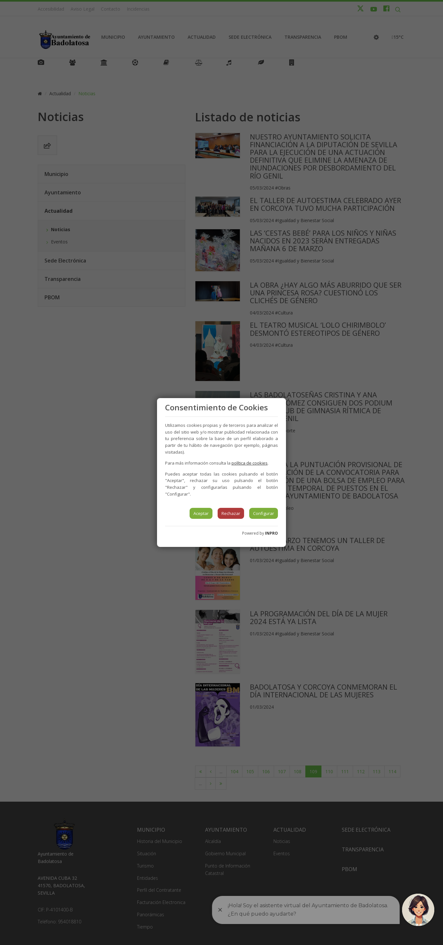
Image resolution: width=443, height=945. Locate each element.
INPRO (271, 533)
